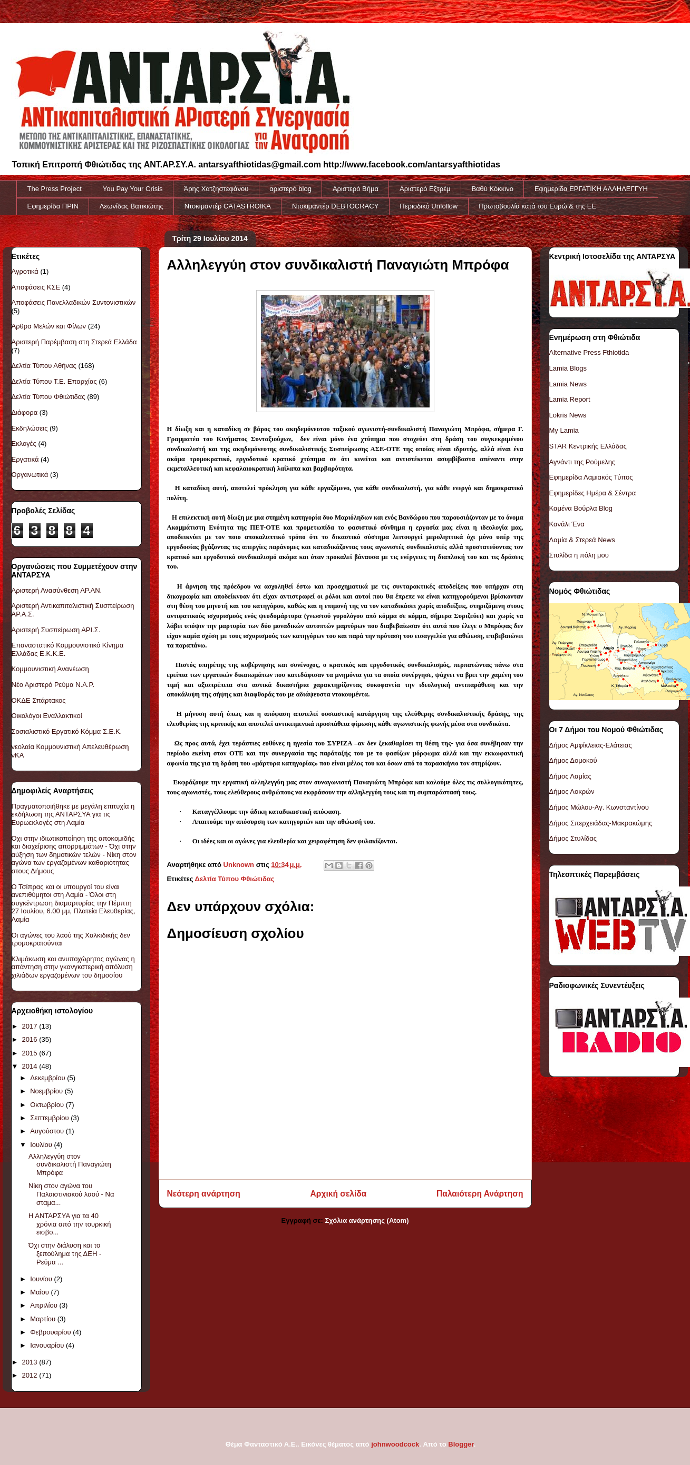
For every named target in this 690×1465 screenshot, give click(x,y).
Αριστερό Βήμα (355, 189)
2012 (31, 1375)
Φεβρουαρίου (51, 1332)
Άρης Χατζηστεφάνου (216, 189)
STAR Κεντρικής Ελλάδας (588, 446)
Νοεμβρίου (47, 1091)
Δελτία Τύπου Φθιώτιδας (235, 879)
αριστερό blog (290, 189)
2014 (31, 1066)
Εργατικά (25, 459)
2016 (31, 1039)
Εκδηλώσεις (30, 428)
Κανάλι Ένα (567, 524)
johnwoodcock (395, 1444)
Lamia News (568, 384)
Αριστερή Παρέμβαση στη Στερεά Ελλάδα (74, 342)
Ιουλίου (42, 1145)
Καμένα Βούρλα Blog (581, 508)
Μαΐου (40, 1292)
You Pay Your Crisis (133, 189)
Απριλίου (44, 1305)
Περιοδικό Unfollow (429, 206)
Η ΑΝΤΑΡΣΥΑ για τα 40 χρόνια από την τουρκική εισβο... (69, 1224)
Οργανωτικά (30, 475)
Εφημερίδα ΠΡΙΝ (53, 206)
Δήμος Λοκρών (572, 791)
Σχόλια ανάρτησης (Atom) (367, 1220)
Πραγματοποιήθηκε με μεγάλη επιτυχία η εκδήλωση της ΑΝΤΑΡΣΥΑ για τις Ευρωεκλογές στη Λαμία (73, 814)
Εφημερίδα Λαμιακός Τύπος (591, 477)
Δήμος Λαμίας (570, 776)
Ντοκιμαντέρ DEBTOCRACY (335, 206)
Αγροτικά (25, 271)
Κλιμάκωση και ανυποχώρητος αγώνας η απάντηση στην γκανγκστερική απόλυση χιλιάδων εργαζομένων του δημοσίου (73, 967)
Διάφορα (25, 412)
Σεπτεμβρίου (50, 1118)
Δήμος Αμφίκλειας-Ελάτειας (590, 745)
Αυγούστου (48, 1131)
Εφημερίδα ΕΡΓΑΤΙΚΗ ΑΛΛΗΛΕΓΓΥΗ (591, 189)
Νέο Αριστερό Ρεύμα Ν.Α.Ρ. (53, 685)
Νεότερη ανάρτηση (203, 1193)
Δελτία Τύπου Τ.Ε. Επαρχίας (54, 381)
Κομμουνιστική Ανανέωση (50, 669)
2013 (31, 1362)
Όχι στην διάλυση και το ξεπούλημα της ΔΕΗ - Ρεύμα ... (64, 1253)
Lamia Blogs (568, 368)
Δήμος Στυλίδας (573, 838)
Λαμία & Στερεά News (582, 540)
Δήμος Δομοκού (573, 760)
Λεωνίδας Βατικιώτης (131, 206)
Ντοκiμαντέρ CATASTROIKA (227, 206)
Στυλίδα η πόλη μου (579, 555)
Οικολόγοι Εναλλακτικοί (47, 716)
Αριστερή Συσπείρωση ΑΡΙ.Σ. (56, 630)
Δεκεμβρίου (48, 1078)
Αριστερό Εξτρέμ (425, 189)
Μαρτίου (43, 1319)
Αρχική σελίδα (338, 1193)
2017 (31, 1026)
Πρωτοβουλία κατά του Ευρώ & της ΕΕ (537, 206)
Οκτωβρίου (47, 1105)
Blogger (460, 1444)
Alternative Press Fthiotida (589, 352)
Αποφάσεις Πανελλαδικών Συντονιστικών (74, 302)
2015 (31, 1053)
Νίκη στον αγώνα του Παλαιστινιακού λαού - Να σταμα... (71, 1194)
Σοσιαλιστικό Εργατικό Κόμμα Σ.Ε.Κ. (67, 731)
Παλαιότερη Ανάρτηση (479, 1193)
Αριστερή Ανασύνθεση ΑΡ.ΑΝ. (57, 590)
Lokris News (568, 415)
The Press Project (54, 189)
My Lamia (564, 430)
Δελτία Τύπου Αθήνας (44, 366)
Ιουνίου (42, 1279)
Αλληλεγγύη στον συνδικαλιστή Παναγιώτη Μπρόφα (69, 1164)
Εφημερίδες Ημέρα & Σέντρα (592, 493)
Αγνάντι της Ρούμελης (582, 462)
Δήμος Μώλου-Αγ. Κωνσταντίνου (599, 807)
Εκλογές (24, 443)
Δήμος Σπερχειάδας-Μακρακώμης (601, 823)
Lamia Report (569, 399)
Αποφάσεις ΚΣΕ (36, 287)
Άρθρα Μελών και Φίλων (49, 326)
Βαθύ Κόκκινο (492, 189)
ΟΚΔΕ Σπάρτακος (39, 700)
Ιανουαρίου (48, 1345)
